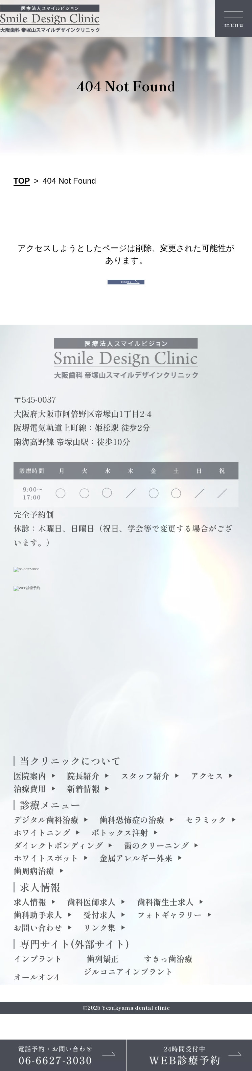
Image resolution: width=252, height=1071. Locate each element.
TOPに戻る (126, 293)
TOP (22, 180)
